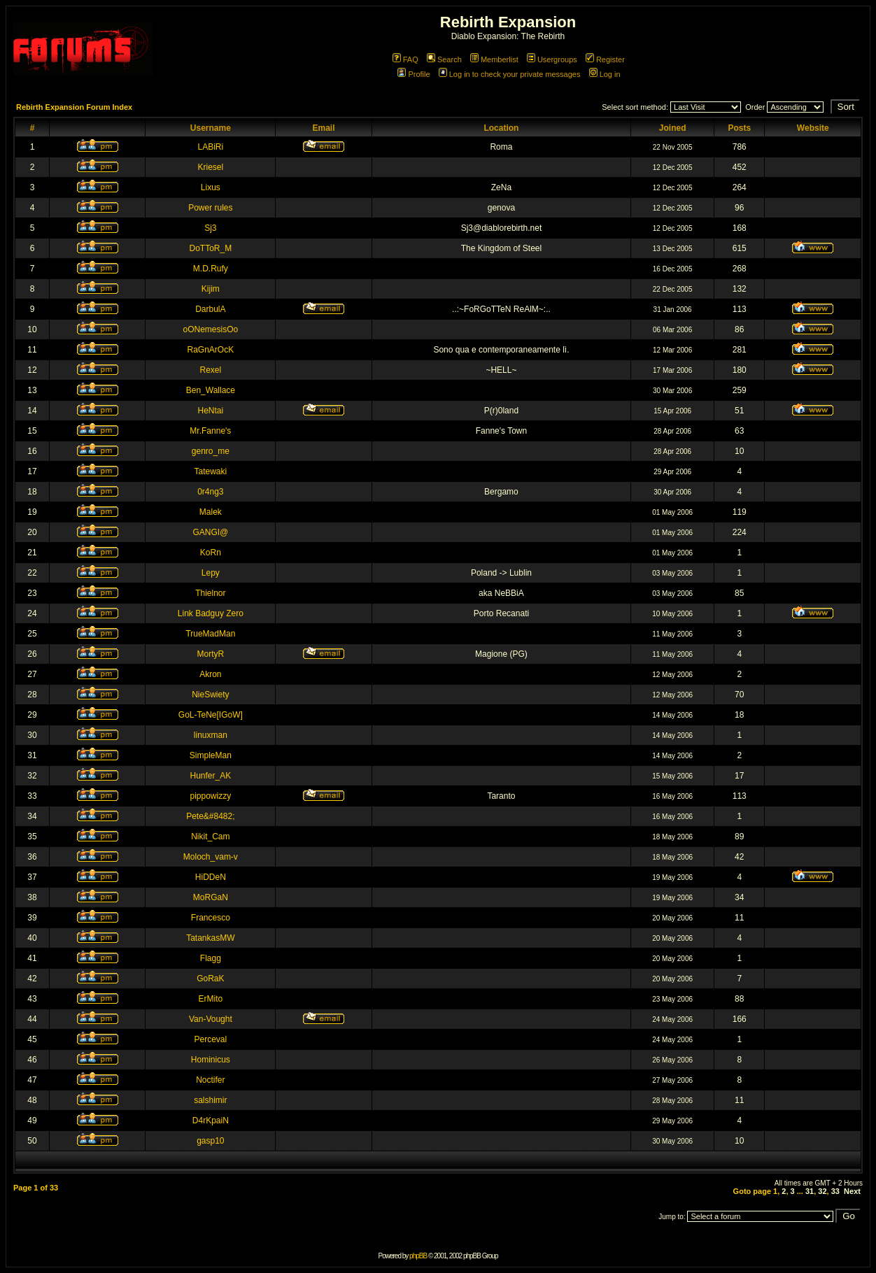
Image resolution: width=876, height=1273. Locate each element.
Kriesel (211, 167)
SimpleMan (211, 755)
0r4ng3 (210, 492)
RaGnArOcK (211, 350)
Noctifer (210, 1080)
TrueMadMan (210, 634)
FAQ (405, 59)
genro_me (210, 451)
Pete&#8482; (210, 816)
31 (809, 1191)
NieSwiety (210, 694)
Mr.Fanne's (210, 431)
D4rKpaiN (210, 1120)
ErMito (211, 999)
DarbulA (210, 309)
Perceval (211, 1039)
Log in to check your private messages (510, 74)
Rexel (211, 370)
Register (605, 59)
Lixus (210, 187)
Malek (210, 512)
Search (444, 59)
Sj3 (210, 228)
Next (852, 1191)
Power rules (210, 208)
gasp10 (210, 1141)
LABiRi (211, 147)
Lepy (211, 573)
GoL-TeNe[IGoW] (210, 715)
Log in (605, 74)
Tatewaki (211, 471)
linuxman (210, 735)
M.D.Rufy (210, 268)
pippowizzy (211, 796)
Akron (210, 674)
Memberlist (494, 59)
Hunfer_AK (211, 776)
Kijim (211, 289)
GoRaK (210, 978)
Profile (413, 74)
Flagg (210, 958)
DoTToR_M (211, 248)
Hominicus (210, 1060)
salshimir (210, 1100)
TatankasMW (210, 938)
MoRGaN (210, 897)
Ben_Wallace (210, 390)
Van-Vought (210, 1019)
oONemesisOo (211, 329)
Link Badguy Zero (210, 613)
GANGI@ (210, 532)
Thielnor (210, 593)
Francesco (210, 918)
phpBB (418, 1256)
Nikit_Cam (210, 836)
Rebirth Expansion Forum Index (74, 107)
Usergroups (552, 59)
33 (835, 1191)
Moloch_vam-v (210, 857)
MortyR (211, 654)
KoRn (210, 552)
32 (822, 1191)
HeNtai (211, 410)
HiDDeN (210, 877)
